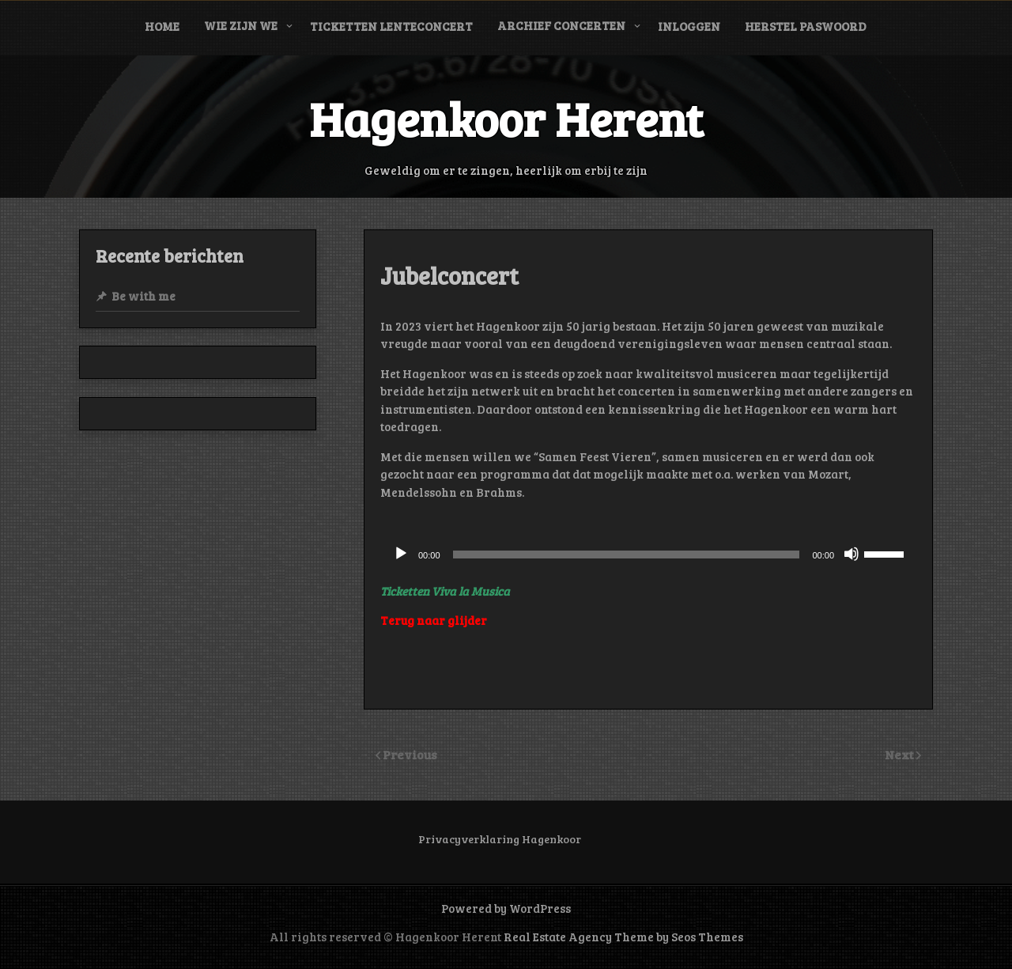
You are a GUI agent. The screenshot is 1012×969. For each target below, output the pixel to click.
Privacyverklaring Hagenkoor (499, 838)
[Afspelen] (401, 554)
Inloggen (689, 26)
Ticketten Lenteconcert (391, 26)
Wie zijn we (241, 25)
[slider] (626, 554)
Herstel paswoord (806, 26)
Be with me (143, 296)
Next (900, 754)
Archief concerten (561, 25)
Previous (410, 754)
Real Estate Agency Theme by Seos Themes (623, 936)
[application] (648, 554)
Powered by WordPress (506, 908)
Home (162, 26)
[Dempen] (851, 554)
